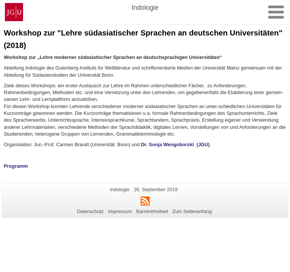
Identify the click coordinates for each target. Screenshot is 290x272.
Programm (16, 166)
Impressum (120, 211)
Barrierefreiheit (152, 211)
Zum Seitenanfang (192, 211)
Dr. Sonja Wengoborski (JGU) (175, 144)
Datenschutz (90, 211)
